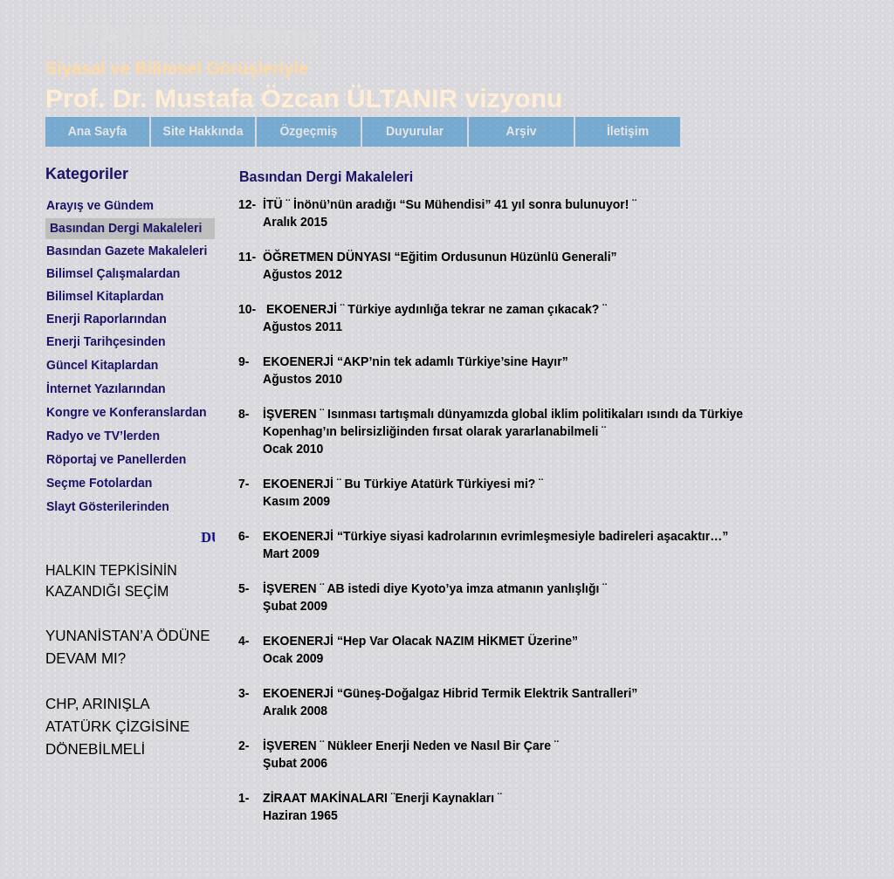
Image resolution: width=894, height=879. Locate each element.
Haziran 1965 (300, 815)
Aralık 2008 (295, 711)
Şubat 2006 (295, 763)
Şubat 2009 (295, 606)
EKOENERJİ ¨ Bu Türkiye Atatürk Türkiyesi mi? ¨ (403, 484)
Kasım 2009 (296, 501)
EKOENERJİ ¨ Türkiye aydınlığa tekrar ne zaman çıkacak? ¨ (436, 309)
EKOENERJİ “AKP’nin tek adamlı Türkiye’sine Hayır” (415, 361)
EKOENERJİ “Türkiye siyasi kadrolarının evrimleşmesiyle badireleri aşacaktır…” (495, 536)
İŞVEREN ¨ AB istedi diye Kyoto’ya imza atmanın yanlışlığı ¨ (435, 588)
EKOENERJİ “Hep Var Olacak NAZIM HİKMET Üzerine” (420, 641)
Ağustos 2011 (302, 326)
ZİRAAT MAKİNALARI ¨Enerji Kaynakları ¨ (382, 798)
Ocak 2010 (293, 449)
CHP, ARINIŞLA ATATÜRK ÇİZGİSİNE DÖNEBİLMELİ (117, 727)
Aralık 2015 (295, 222)
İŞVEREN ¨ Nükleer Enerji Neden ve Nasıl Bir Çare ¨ (410, 745)
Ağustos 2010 (302, 379)
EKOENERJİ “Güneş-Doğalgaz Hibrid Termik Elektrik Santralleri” (450, 693)
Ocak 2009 (293, 658)
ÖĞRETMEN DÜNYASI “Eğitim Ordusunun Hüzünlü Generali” (440, 257)
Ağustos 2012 (302, 274)
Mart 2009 (291, 553)
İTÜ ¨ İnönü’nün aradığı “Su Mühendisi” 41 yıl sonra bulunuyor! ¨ (449, 204)
